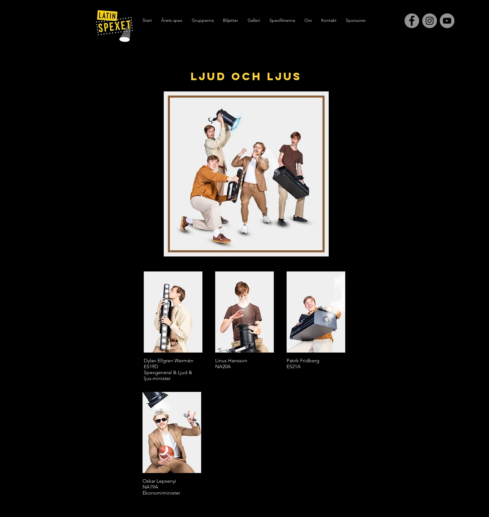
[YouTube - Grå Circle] (447, 20)
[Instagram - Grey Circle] (429, 20)
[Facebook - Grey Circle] (411, 20)
